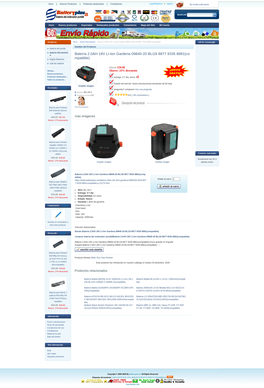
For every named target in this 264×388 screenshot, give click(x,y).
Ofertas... (51, 71)
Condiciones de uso (55, 328)
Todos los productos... (56, 80)
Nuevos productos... (55, 74)
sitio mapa (51, 354)
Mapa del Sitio (148, 25)
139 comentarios (140, 95)
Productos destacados (93, 4)
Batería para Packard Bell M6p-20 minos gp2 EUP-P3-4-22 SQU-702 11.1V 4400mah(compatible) (58, 259)
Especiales (86, 25)
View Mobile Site (132, 384)
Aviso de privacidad (55, 325)
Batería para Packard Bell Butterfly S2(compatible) (58, 110)
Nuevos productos (68, 25)
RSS (49, 351)
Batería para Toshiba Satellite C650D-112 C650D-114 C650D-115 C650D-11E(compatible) (58, 148)
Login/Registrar (156, 4)
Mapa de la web (54, 334)
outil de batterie (57, 63)
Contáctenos (116, 4)
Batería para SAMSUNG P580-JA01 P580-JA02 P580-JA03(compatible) (58, 186)
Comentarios (130, 25)
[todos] (63, 88)
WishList (162, 377)
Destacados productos (108, 25)
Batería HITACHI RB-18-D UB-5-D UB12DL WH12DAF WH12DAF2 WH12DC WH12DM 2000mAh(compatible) (109, 299)
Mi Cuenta (164, 25)
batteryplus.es (135, 374)
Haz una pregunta (81, 107)
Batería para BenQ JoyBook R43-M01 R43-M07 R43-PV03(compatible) (58, 296)
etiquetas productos (55, 356)
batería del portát (57, 48)
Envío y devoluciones (56, 322)
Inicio (50, 4)
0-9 (157, 377)
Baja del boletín (53, 337)
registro (170, 4)
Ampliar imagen (104, 161)
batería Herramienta (87, 42)
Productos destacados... (57, 77)
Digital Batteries (57, 59)
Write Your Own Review (101, 257)
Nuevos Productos (68, 4)
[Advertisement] (207, 96)
